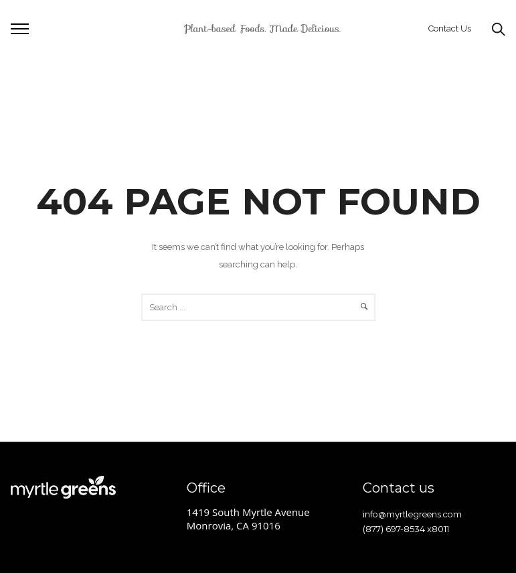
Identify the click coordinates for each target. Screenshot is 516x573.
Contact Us (449, 28)
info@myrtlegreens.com (412, 514)
